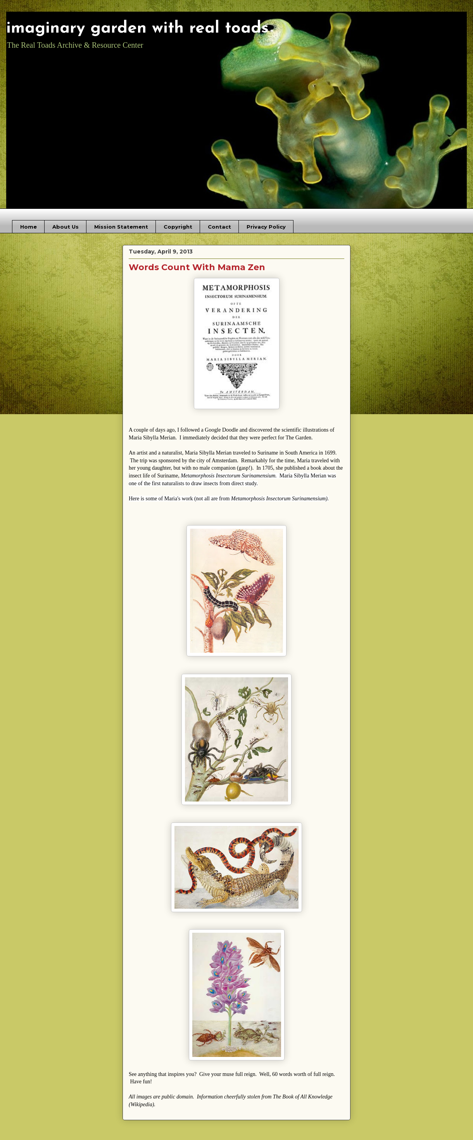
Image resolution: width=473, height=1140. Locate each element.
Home (28, 227)
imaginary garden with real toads (137, 28)
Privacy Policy (266, 227)
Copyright (178, 227)
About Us (65, 227)
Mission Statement (121, 227)
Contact (219, 227)
